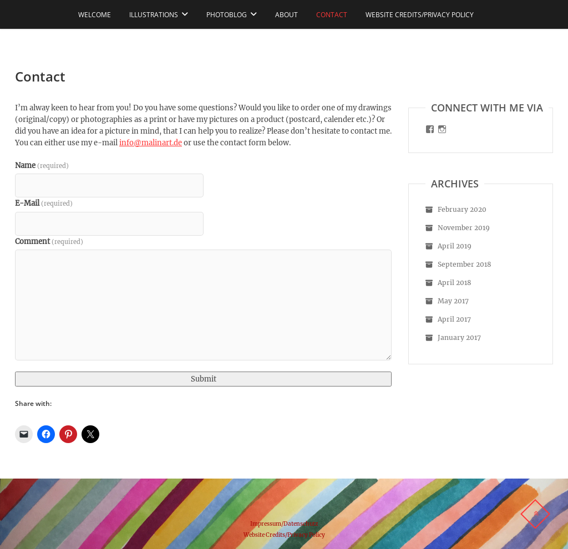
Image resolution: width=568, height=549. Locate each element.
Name (42, 165)
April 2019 (454, 246)
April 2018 (454, 282)
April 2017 (454, 319)
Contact (331, 14)
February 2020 (462, 209)
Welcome (94, 14)
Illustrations (153, 14)
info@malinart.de (150, 143)
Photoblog (226, 14)
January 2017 (459, 337)
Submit (203, 379)
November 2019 (464, 227)
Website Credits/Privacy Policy (420, 14)
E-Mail (44, 203)
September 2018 (464, 264)
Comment (49, 241)
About (286, 14)
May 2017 (453, 301)
